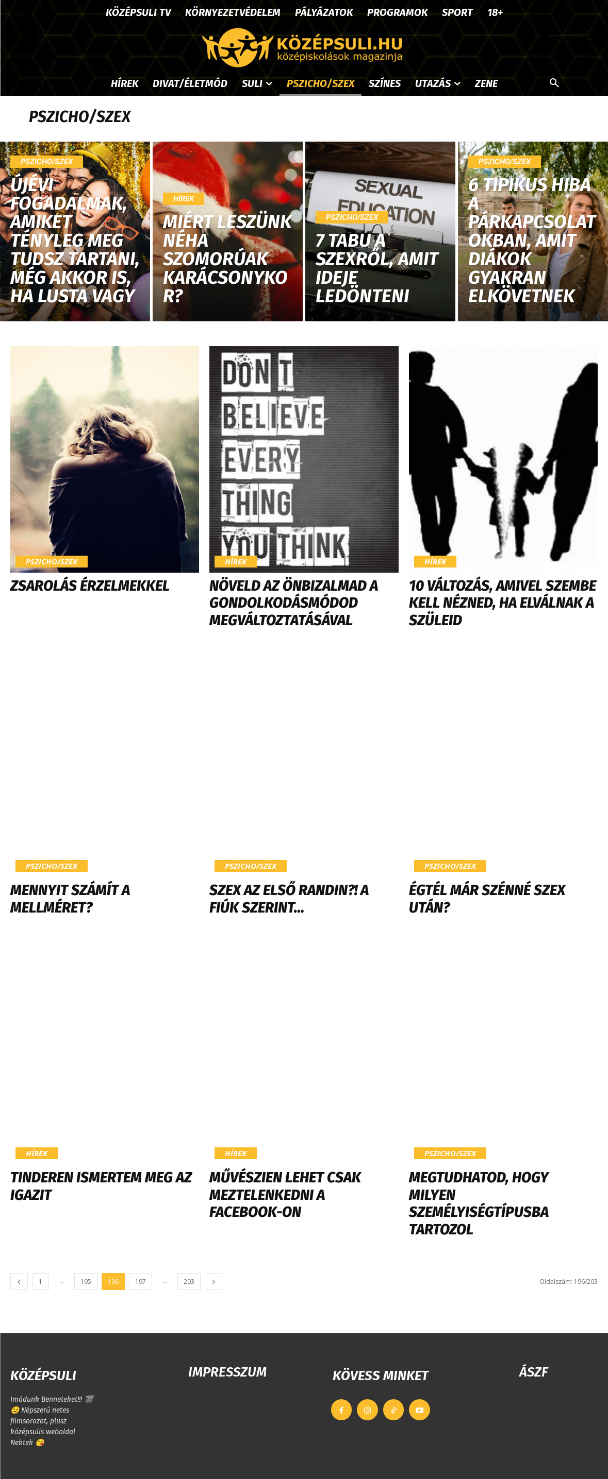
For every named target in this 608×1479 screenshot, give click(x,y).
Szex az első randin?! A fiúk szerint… (289, 899)
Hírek (183, 198)
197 (140, 1281)
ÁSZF (533, 1372)
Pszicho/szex (47, 161)
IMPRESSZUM (227, 1372)
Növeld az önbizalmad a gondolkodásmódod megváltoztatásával (293, 603)
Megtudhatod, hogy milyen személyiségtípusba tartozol (479, 1203)
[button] (554, 83)
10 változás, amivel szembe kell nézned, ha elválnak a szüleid (502, 603)
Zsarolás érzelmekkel (90, 585)
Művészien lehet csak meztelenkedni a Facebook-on (285, 1194)
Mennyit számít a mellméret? (70, 899)
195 (85, 1281)
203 (189, 1281)
